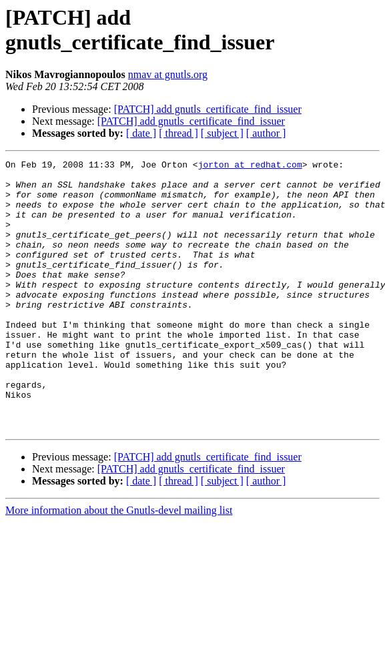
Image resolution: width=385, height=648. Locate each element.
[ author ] (266, 133)
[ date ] (141, 133)
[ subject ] (222, 133)
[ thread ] (178, 133)
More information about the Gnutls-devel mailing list (118, 564)
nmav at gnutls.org (168, 74)
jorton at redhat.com (250, 166)
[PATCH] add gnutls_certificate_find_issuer (208, 109)
